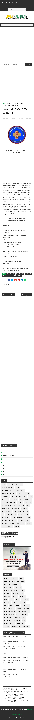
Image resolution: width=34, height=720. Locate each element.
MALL (5, 605)
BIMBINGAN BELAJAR (18, 581)
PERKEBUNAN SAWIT (19, 617)
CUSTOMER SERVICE (7, 490)
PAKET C (5, 459)
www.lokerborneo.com (7, 536)
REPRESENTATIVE (23, 514)
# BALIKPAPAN (11, 273)
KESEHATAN (25, 599)
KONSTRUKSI (16, 602)
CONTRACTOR (16, 584)
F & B (21, 593)
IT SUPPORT (14, 499)
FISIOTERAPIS (5, 496)
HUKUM (18, 599)
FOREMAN (14, 496)
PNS (27, 505)
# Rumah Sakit (6, 276)
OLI (5, 608)
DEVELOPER (5, 493)
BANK (21, 578)
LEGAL (24, 602)
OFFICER (20, 502)
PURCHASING (17, 511)
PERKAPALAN (8, 617)
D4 (3, 452)
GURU (30, 496)
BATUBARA (7, 581)
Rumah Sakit (20, 623)
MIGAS (18, 605)
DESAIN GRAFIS (19, 490)
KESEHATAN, (15, 118)
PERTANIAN (7, 620)
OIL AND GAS (25, 605)
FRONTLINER (22, 496)
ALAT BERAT (11, 484)
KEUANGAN (7, 602)
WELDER (17, 526)
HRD (3, 499)
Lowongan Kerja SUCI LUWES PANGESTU (15, 657)
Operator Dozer (19, 505)
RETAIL (6, 623)
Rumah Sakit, (27, 118)
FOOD (6, 599)
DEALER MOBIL (8, 587)
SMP (4, 471)
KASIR (21, 499)
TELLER (12, 523)
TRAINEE (29, 523)
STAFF (27, 520)
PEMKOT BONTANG (9, 611)
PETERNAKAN (16, 620)
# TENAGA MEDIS (16, 276)
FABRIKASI (7, 596)
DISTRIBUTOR (8, 590)
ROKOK (12, 623)
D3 (3, 449)
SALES (13, 517)
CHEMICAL (7, 584)
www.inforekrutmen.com (8, 538)
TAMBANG (14, 626)
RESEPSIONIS (5, 517)
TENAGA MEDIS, (7, 120)
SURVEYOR (5, 523)
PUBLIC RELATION (7, 511)
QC (2, 514)
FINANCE (22, 596)
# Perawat (28, 273)
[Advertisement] (17, 46)
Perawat (26, 511)
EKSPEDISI (7, 593)
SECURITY (4, 520)
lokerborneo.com (17, 714)
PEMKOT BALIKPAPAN (23, 608)
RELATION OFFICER (11, 514)
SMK (4, 468)
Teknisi (4, 526)
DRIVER (20, 493)
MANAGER (28, 499)
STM (4, 475)
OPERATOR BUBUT (7, 505)
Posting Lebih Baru (8, 295)
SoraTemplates (12, 709)
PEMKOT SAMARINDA (23, 611)
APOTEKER (19, 484)
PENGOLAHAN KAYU (21, 614)
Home (4, 103)
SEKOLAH (7, 626)
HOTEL (11, 599)
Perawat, (21, 118)
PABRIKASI (11, 608)
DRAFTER (12, 493)
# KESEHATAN (20, 273)
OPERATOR (28, 502)
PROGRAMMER (15, 508)
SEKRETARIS (12, 520)
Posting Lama (26, 295)
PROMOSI (24, 508)
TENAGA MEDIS (11, 103)
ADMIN (3, 484)
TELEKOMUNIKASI (24, 626)
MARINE (11, 605)
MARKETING (5, 502)
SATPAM (19, 517)
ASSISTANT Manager (8, 487)
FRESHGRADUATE (8, 456)
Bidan (17, 487)
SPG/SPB (21, 520)
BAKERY (15, 578)
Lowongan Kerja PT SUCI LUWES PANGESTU (16, 666)
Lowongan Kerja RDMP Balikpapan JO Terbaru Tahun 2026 (14, 698)
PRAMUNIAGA (5, 508)
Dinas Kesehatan (19, 590)
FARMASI (15, 596)
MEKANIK (13, 502)
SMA (4, 465)
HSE (7, 499)
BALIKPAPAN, (7, 118)
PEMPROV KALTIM (9, 614)
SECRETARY (27, 517)
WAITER (10, 526)
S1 (3, 462)
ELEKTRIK (26, 493)
